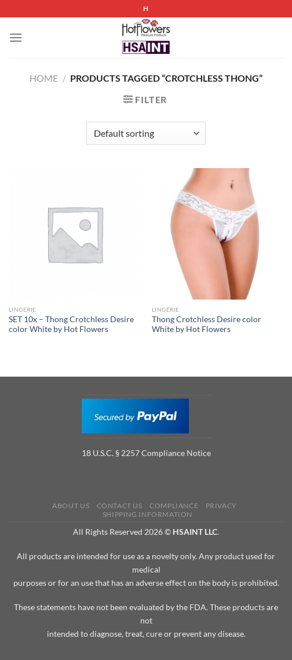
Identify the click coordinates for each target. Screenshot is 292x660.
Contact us (120, 505)
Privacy (221, 505)
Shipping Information (147, 514)
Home (44, 77)
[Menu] (16, 37)
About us (70, 505)
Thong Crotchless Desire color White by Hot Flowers (206, 324)
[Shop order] (145, 133)
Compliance (173, 505)
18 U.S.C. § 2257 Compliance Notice (146, 453)
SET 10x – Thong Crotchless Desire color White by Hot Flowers (71, 324)
